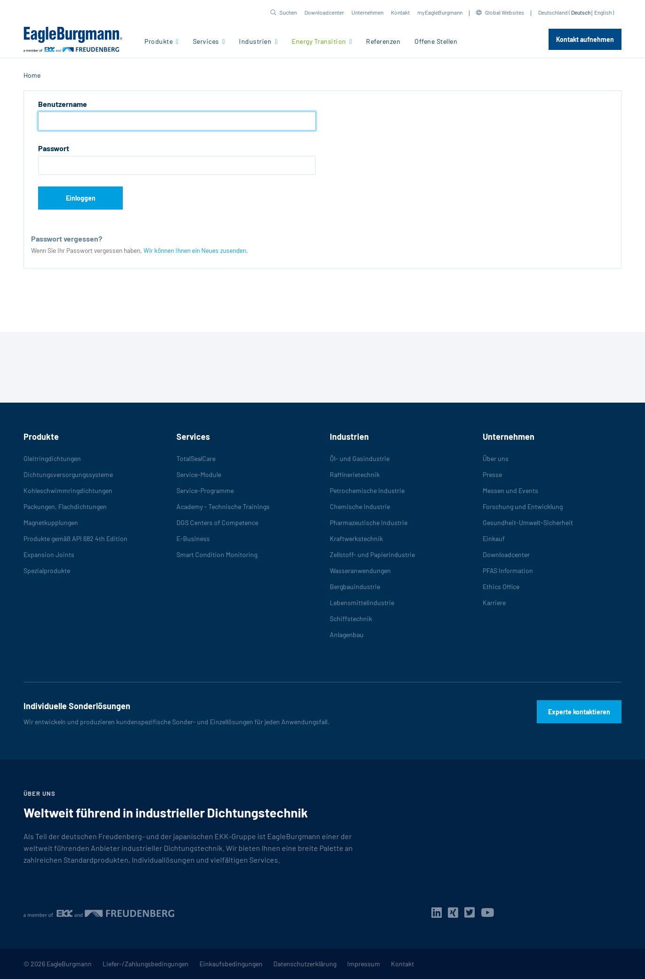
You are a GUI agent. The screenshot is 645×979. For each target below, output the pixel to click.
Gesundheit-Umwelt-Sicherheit (528, 522)
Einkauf (494, 538)
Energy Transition (320, 41)
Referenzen (383, 41)
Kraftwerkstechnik (356, 538)
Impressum (363, 964)
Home (32, 75)
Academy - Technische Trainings (223, 506)
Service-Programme (205, 490)
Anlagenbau (347, 635)
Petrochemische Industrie (367, 490)
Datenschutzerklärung (304, 964)
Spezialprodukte (47, 570)
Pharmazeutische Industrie (368, 522)
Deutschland (553, 12)
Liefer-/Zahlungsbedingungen (146, 964)
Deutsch (580, 12)
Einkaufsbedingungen (231, 964)
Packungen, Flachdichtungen (65, 506)
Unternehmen (367, 12)
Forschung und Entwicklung (523, 506)
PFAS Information (508, 570)
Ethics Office (501, 587)
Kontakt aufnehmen (585, 39)
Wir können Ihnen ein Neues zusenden (194, 250)
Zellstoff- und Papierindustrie (372, 554)
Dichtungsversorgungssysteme (68, 474)
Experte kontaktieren (579, 712)
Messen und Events (510, 490)
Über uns (496, 458)
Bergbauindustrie (355, 587)
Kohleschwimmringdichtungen (68, 490)
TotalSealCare (195, 458)
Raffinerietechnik (355, 474)
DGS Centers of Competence (217, 522)
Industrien (256, 41)
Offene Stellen (435, 41)
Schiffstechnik (351, 619)
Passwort (53, 148)
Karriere (494, 603)
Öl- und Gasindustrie (360, 458)
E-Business (193, 538)
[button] (284, 12)
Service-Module (198, 474)
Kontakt (400, 12)
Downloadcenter (324, 12)
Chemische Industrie (360, 506)
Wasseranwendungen (360, 570)
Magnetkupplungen (51, 522)
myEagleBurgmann (439, 12)
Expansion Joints (49, 554)
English (603, 12)
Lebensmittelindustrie (362, 603)
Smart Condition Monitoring (216, 554)
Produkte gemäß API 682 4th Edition (75, 538)
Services (207, 41)
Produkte (159, 41)
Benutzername (62, 103)
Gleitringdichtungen (52, 458)
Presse (492, 474)
